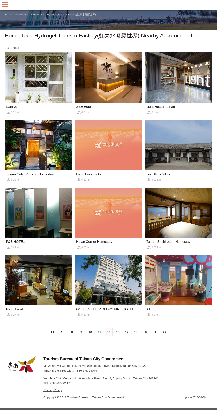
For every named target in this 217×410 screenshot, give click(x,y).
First (53, 332)
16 (145, 332)
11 (99, 332)
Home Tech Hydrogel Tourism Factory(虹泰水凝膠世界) (64, 14)
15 (136, 332)
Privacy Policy (52, 390)
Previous (155, 332)
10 (90, 332)
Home (8, 14)
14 (127, 332)
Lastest (164, 332)
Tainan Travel (109, 5)
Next (62, 332)
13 (117, 332)
